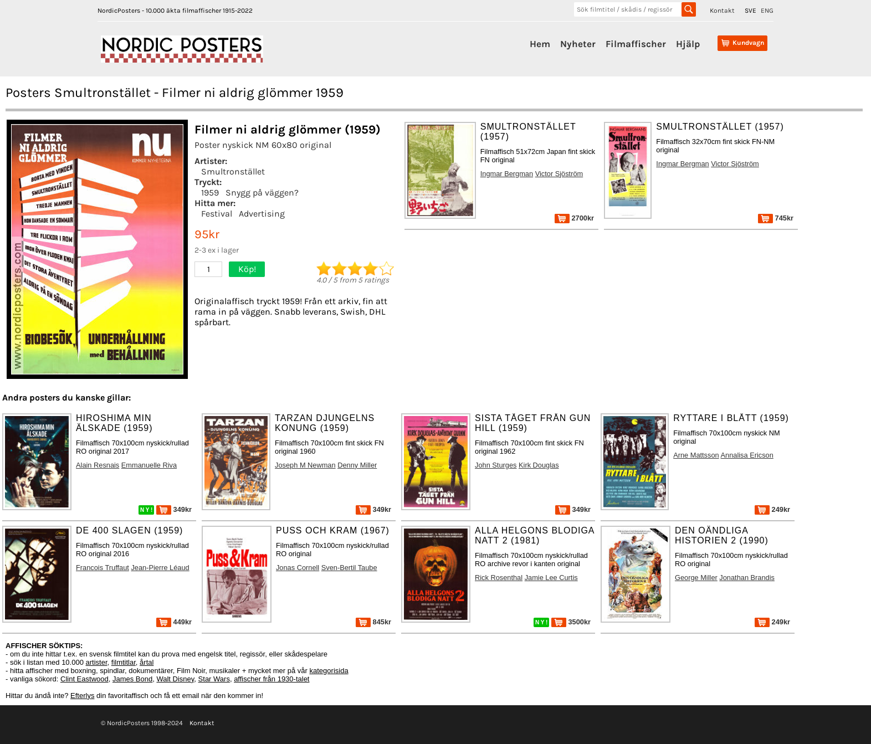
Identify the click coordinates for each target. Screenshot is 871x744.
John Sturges (495, 465)
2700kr (574, 218)
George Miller (696, 577)
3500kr (571, 622)
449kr (174, 622)
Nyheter (578, 43)
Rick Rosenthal (498, 577)
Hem (540, 43)
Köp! (247, 269)
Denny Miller (357, 465)
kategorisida (329, 670)
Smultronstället (233, 171)
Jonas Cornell (297, 567)
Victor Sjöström (559, 174)
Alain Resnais (97, 465)
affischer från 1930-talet (271, 679)
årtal (146, 662)
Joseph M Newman (305, 465)
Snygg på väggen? (262, 192)
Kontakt (722, 10)
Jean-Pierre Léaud (160, 567)
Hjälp (688, 43)
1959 (210, 192)
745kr (775, 218)
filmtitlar (123, 662)
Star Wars (214, 679)
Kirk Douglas (539, 465)
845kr (373, 622)
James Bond (132, 679)
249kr (772, 509)
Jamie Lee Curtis (551, 577)
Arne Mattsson (696, 455)
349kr (174, 509)
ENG (767, 10)
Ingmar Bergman (506, 174)
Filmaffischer (636, 43)
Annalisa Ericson (747, 455)
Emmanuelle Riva (149, 465)
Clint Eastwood (84, 679)
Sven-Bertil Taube (349, 567)
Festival (216, 213)
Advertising (262, 213)
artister (96, 662)
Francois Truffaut (102, 567)
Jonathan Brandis (747, 577)
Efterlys (82, 695)
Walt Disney (175, 679)
